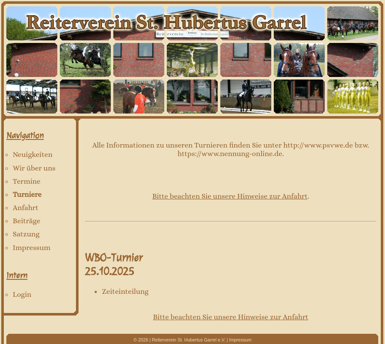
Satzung (26, 234)
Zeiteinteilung (125, 291)
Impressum (32, 247)
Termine (26, 181)
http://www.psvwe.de (318, 145)
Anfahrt (25, 207)
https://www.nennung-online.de (229, 153)
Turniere (27, 194)
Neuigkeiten (33, 154)
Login (22, 294)
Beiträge (26, 220)
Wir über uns (34, 168)
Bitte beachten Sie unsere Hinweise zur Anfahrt (230, 196)
